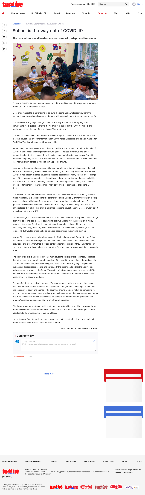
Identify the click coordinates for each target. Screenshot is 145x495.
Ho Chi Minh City (40, 13)
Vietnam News (18, 13)
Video (128, 13)
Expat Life (102, 13)
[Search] (113, 4)
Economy (70, 13)
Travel (57, 13)
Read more (49, 373)
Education (86, 13)
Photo (140, 13)
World (116, 13)
